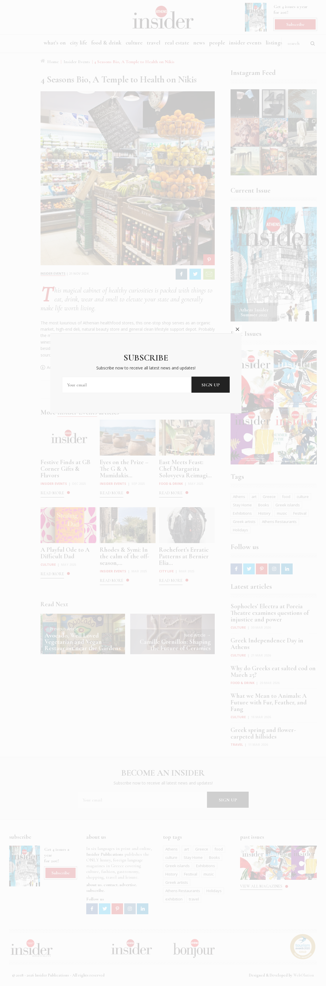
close (254, 450)
